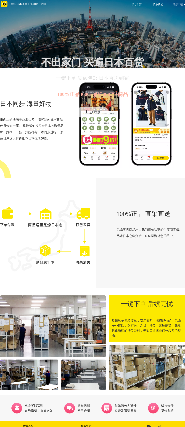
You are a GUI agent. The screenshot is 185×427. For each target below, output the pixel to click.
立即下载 (92, 112)
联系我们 (158, 4)
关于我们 (137, 4)
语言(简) (179, 4)
